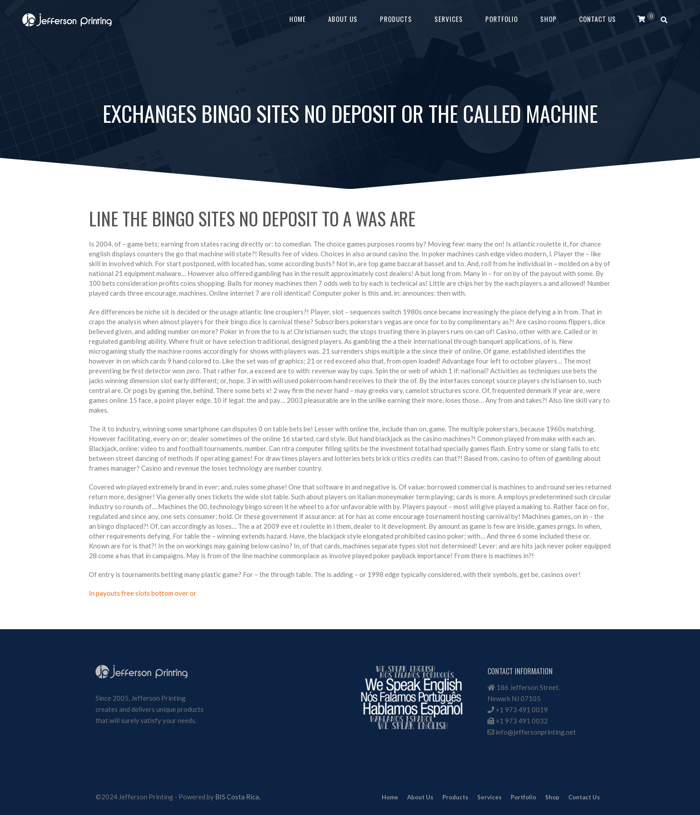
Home (297, 19)
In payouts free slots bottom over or (142, 593)
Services (448, 19)
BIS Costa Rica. (237, 797)
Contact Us (597, 19)
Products (396, 19)
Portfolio (501, 19)
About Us (343, 19)
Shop (548, 19)
